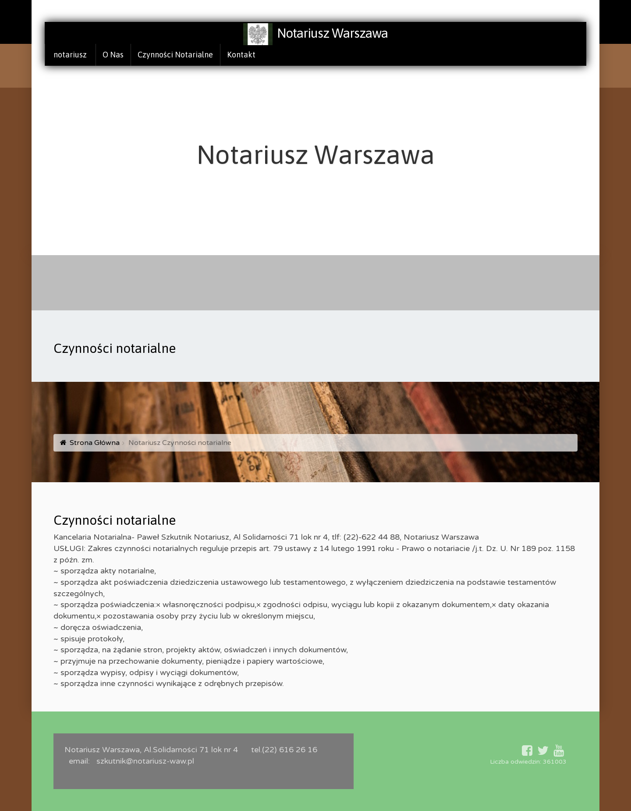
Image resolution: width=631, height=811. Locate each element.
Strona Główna (95, 442)
